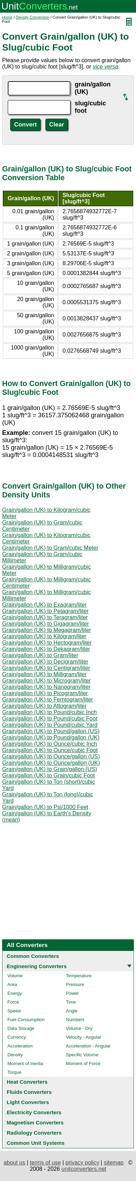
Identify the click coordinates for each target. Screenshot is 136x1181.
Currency (16, 1037)
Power (72, 993)
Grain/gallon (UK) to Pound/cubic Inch (49, 712)
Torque (14, 1072)
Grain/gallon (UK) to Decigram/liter (45, 662)
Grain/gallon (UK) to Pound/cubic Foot (49, 719)
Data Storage (21, 1028)
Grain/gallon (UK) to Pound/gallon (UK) (51, 737)
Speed (14, 1010)
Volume (15, 975)
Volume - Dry (79, 1028)
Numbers (75, 1019)
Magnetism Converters (35, 1122)
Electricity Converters (34, 1112)
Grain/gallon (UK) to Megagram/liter (46, 630)
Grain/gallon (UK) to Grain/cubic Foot (48, 775)
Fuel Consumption (26, 1019)
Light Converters (28, 1102)
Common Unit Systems (35, 1143)
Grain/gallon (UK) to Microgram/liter (46, 681)
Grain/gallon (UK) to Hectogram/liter (47, 643)
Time (71, 1002)
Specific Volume (82, 1054)
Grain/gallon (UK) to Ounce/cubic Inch (49, 744)
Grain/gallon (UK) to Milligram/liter (44, 674)
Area (12, 984)
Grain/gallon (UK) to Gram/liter (40, 655)
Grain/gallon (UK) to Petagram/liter (45, 611)
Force (13, 1002)
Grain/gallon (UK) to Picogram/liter (45, 693)
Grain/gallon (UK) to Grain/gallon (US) (49, 769)
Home (7, 17)
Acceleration (20, 1046)
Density (15, 1054)
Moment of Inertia (25, 1063)
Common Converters (33, 956)
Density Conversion (32, 17)
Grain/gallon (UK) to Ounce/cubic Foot (50, 750)
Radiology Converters (34, 1133)
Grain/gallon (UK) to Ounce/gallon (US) (51, 756)
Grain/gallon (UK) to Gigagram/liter (45, 624)
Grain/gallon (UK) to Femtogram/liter (47, 700)
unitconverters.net (83, 1169)
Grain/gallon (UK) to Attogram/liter (44, 706)
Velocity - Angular (83, 1037)
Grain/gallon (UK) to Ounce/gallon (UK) (51, 763)
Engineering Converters (37, 966)
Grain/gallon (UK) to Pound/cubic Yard (50, 725)
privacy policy (82, 1163)
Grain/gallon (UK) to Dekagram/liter (46, 649)
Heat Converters (27, 1082)
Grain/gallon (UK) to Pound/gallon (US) (51, 731)
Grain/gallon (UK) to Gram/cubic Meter (50, 548)
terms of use (45, 1163)
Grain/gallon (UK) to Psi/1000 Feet (45, 807)
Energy (14, 993)
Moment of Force (83, 1063)
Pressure (75, 984)
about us (14, 1163)
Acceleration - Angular (88, 1046)
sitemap (114, 1163)
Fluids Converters (29, 1092)
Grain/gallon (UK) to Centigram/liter (46, 668)
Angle (72, 1010)
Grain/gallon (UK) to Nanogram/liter (46, 687)
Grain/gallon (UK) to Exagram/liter (44, 605)
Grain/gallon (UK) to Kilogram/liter (44, 636)
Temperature (79, 975)
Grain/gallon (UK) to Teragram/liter (45, 617)
